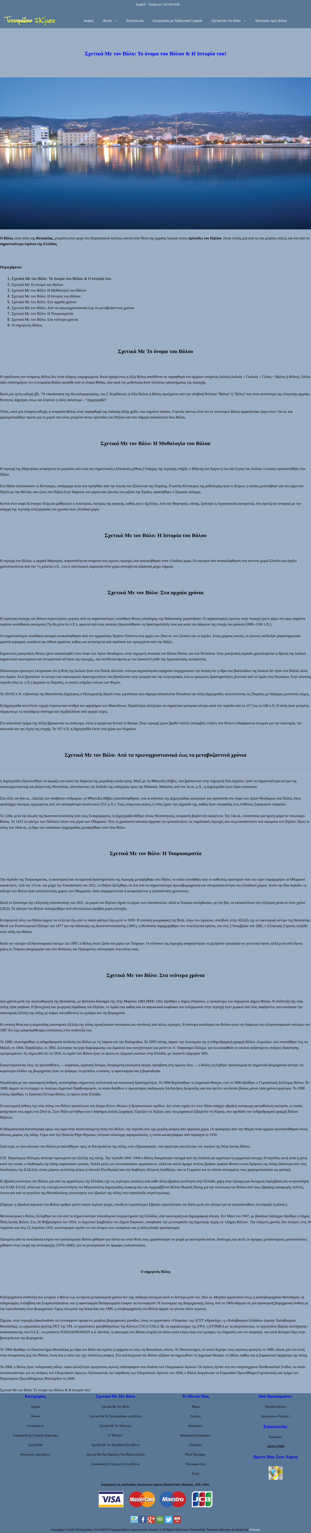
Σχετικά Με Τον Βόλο (230, 20)
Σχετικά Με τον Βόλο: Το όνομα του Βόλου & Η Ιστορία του (61, 279)
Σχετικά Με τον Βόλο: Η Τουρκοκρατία (42, 313)
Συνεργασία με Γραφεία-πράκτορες (35, 1435)
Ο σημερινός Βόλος (27, 325)
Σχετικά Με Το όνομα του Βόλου (37, 284)
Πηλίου (216, 238)
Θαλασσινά (195, 1426)
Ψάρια (196, 1406)
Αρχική (89, 21)
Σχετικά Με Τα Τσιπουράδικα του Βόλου (115, 1416)
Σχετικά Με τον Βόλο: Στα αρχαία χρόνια (44, 302)
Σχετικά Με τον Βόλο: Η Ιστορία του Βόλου (46, 296)
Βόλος (8, 238)
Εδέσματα (195, 1445)
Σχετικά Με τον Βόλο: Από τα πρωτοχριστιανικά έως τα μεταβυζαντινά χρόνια (73, 308)
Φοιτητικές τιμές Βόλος (271, 21)
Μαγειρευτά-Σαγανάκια (195, 1435)
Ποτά (195, 1473)
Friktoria (254, 1529)
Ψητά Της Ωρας (195, 1454)
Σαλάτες (195, 1416)
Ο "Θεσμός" (115, 1435)
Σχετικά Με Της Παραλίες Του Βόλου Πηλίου (115, 1454)
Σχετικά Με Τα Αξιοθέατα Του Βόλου (115, 1445)
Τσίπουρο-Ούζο (195, 1464)
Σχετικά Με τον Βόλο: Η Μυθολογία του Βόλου (49, 290)
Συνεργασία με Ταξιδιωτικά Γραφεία (177, 21)
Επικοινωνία (135, 21)
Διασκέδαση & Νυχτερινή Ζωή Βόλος (115, 1464)
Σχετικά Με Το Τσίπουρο (115, 1426)
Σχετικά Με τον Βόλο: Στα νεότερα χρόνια (45, 319)
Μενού (112, 20)
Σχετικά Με (35, 1445)
